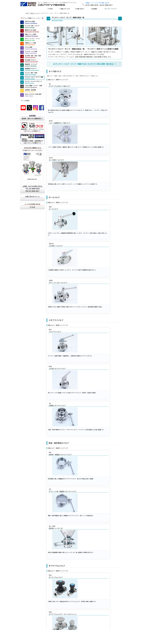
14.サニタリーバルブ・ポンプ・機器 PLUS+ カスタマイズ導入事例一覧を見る (83, 64)
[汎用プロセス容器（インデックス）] (32, 22)
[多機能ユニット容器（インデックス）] (32, 43)
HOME (51, 9)
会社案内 (94, 9)
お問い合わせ (80, 9)
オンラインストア (111, 9)
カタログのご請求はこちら (32, 148)
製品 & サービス (65, 9)
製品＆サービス (34, 604)
